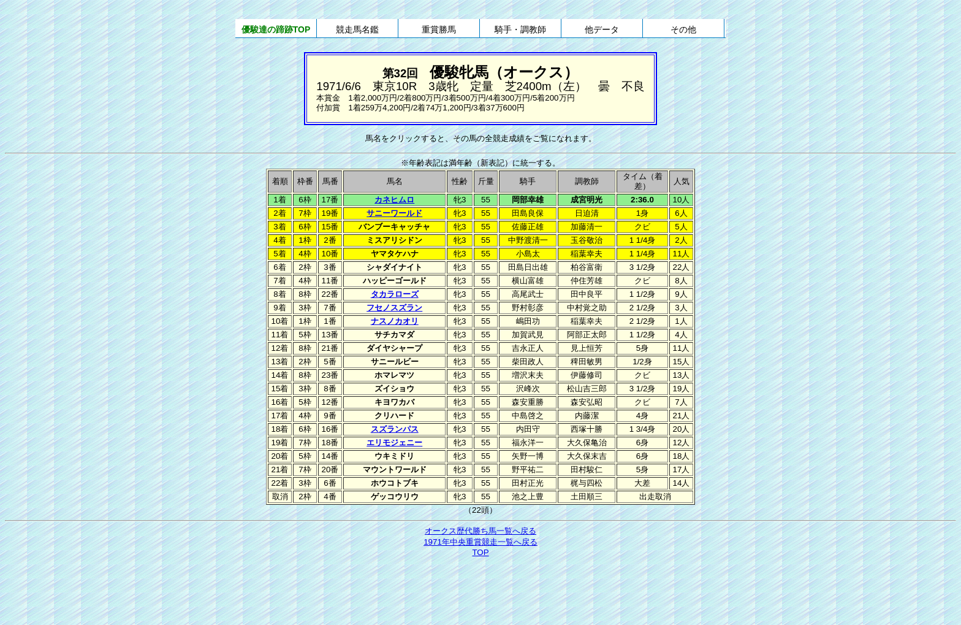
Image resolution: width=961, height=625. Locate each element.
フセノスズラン (394, 307)
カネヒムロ (394, 199)
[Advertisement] (480, 592)
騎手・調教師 (520, 29)
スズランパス (395, 429)
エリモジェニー (394, 442)
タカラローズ (395, 294)
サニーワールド (394, 213)
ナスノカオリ (395, 321)
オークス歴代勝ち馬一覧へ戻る (480, 530)
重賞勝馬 (439, 29)
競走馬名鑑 (357, 29)
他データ (602, 29)
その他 (683, 29)
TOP (480, 552)
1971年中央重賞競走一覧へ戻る (480, 541)
